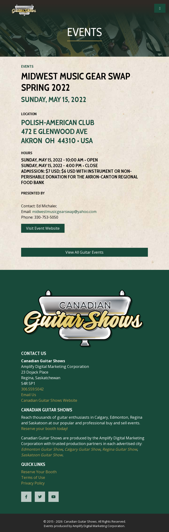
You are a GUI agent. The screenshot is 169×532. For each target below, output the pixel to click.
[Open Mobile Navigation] (159, 8)
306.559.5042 (32, 389)
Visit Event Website (43, 228)
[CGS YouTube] (53, 497)
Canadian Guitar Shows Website (49, 400)
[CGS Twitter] (40, 497)
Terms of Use (33, 477)
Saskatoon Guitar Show (41, 454)
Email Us (28, 394)
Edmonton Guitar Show (42, 449)
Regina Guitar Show (119, 449)
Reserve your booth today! (44, 428)
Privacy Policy (33, 483)
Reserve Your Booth (39, 471)
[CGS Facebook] (26, 497)
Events (27, 66)
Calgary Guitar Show (82, 449)
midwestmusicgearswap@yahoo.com (64, 211)
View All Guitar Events (84, 252)
